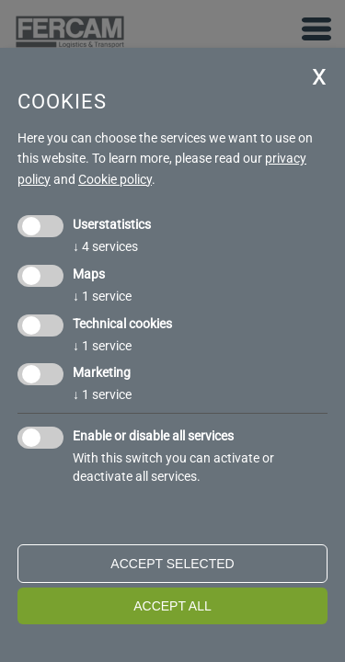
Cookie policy (115, 179)
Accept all (172, 606)
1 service (102, 296)
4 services (105, 246)
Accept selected (172, 563)
